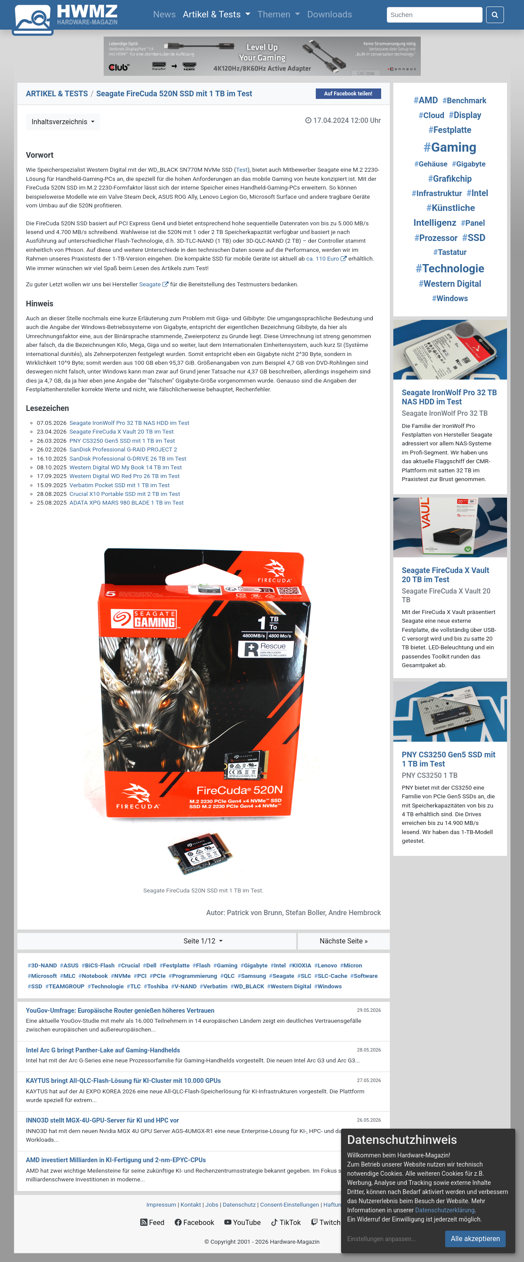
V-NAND (184, 986)
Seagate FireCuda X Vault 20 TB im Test (122, 431)
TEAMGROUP (65, 986)
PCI (140, 975)
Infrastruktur (437, 193)
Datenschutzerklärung (444, 1210)
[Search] (435, 15)
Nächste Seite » (344, 941)
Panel (473, 223)
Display (465, 115)
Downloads (329, 14)
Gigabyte (253, 965)
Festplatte (174, 965)
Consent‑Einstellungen (289, 1204)
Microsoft (42, 975)
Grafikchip (450, 179)
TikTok (286, 1222)
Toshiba (156, 986)
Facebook (194, 1222)
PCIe (157, 975)
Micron (351, 965)
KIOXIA (300, 965)
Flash (201, 965)
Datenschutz (239, 1204)
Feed (152, 1222)
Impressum (161, 1204)
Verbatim (213, 986)
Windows (327, 986)
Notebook (93, 975)
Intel (278, 965)
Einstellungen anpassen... (381, 1238)
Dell (149, 965)
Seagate (150, 284)
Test (241, 169)
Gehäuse (430, 163)
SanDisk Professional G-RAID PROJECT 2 (123, 449)
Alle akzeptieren (475, 1239)
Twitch (326, 1222)
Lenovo (325, 965)
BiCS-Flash (98, 965)
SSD (35, 986)
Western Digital (289, 986)
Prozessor (435, 238)
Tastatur (450, 252)
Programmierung (193, 975)
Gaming (225, 965)
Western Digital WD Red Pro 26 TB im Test (125, 475)
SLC (304, 975)
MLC (67, 975)
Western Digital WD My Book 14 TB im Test (126, 467)
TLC (134, 986)
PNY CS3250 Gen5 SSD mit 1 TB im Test (122, 440)
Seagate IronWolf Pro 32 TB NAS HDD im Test (129, 422)
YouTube (242, 1222)
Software (364, 975)
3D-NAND (42, 965)
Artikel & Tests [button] (213, 14)
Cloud (431, 115)
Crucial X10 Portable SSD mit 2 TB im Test (125, 493)
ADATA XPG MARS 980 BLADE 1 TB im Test (127, 502)
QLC (227, 975)
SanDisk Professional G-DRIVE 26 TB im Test (128, 458)
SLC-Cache (330, 975)
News (166, 13)
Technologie (106, 986)
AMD (425, 100)
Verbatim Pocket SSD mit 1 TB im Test (120, 485)
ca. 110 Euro (322, 258)
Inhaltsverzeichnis (60, 122)
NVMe (121, 975)
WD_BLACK (247, 986)
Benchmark (465, 100)
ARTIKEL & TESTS (57, 93)
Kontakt (191, 1204)
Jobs (211, 1204)
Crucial (129, 965)
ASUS (69, 965)
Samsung (251, 975)
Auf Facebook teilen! (348, 94)
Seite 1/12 (200, 941)
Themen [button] (275, 14)
